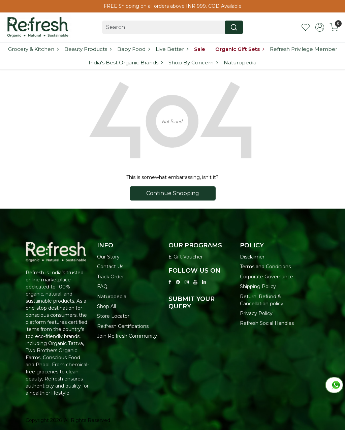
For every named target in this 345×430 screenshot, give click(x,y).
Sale (199, 49)
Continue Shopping (172, 193)
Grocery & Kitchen (33, 49)
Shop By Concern (193, 62)
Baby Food (133, 49)
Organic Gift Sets (239, 49)
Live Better (172, 49)
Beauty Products (87, 49)
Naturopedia (240, 62)
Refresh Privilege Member (303, 49)
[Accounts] (320, 27)
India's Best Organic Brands (125, 62)
